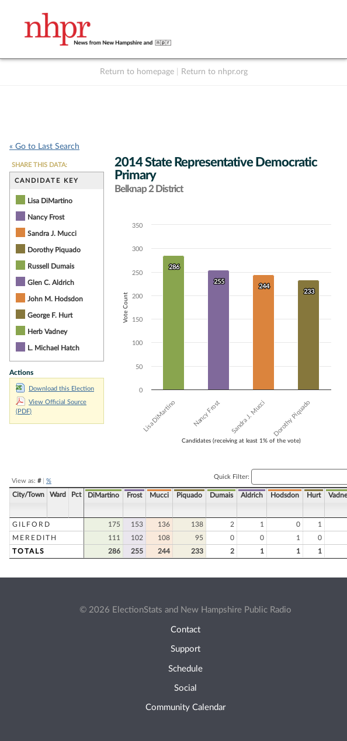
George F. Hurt (49, 315)
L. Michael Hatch (53, 348)
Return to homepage (137, 72)
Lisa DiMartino (49, 200)
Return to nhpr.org (214, 72)
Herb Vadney (47, 331)
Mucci (159, 495)
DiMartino (103, 495)
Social (185, 688)
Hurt (314, 495)
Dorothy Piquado (54, 249)
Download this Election (55, 388)
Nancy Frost (45, 217)
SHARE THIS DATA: (39, 165)
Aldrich (252, 495)
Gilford (31, 524)
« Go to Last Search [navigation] (44, 146)
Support (185, 649)
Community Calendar (185, 707)
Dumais (221, 495)
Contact (185, 629)
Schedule (185, 669)
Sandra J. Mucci (52, 233)
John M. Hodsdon (55, 298)
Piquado (189, 495)
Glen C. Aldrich (50, 282)
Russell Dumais (50, 266)
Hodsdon (284, 495)
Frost (134, 495)
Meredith (34, 537)
